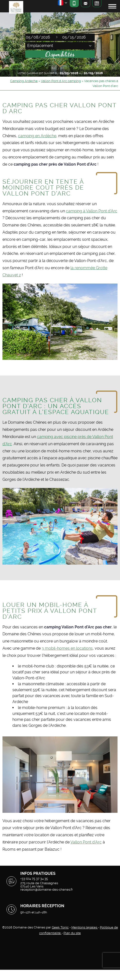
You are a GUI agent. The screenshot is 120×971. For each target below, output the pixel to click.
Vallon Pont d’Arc (86, 842)
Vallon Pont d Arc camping (61, 81)
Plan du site (72, 933)
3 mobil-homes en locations (67, 648)
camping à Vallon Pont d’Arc (91, 211)
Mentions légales (84, 927)
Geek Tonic (60, 927)
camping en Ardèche (37, 135)
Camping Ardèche (24, 81)
